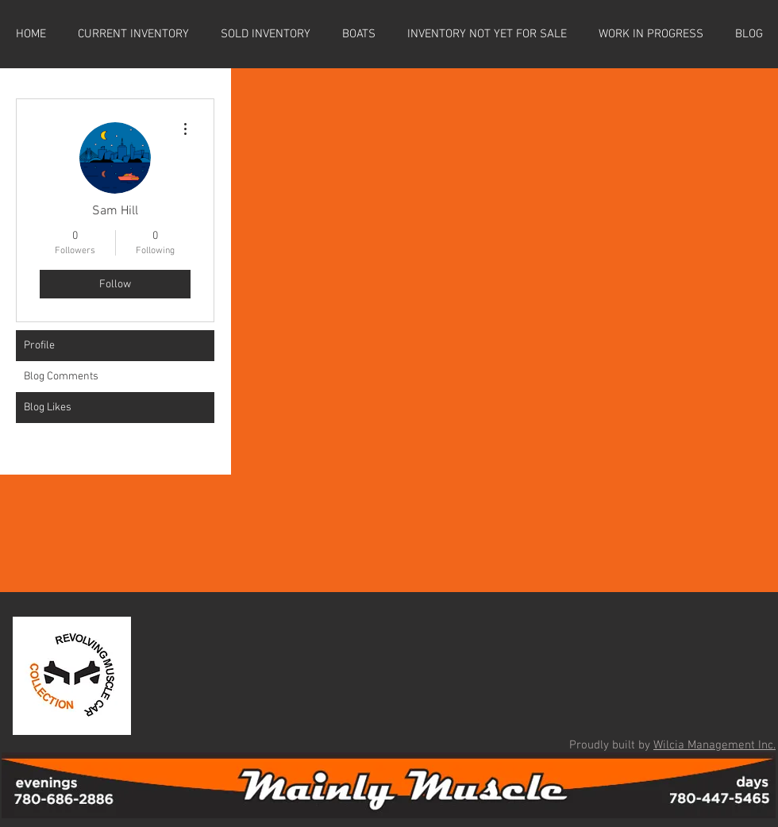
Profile (39, 345)
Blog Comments (61, 376)
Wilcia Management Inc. (714, 745)
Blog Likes (47, 407)
